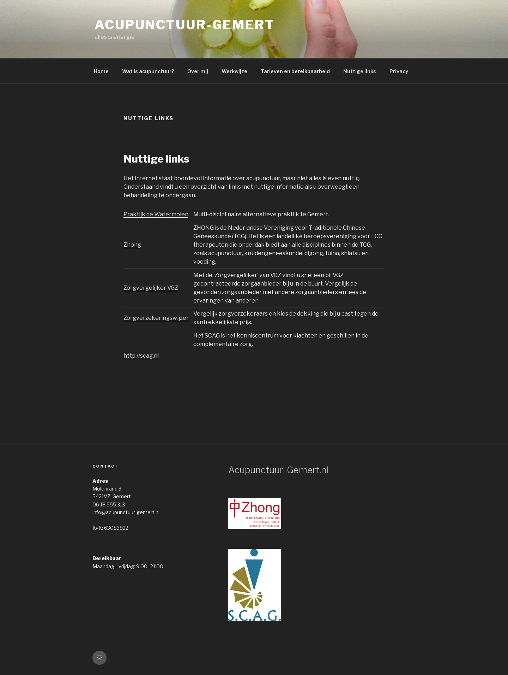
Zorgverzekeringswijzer (156, 318)
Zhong (132, 244)
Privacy (398, 71)
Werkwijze (234, 71)
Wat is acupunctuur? (148, 71)
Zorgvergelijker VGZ (150, 287)
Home (101, 71)
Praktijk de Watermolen (155, 214)
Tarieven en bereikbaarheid (295, 71)
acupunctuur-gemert (185, 25)
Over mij (197, 71)
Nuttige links (359, 71)
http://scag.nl (141, 355)
